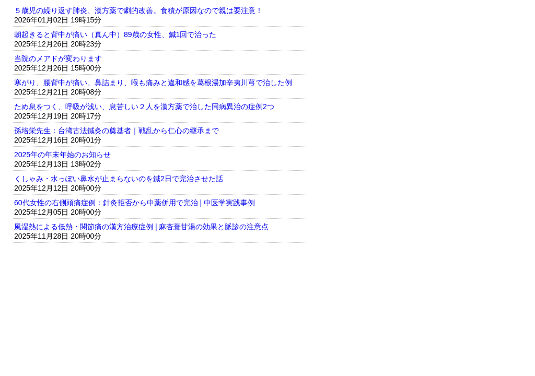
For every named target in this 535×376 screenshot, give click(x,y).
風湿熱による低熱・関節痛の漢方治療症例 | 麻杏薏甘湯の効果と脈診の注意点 (141, 226)
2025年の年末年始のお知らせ (62, 154)
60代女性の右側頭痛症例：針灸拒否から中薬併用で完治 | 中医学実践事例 (134, 202)
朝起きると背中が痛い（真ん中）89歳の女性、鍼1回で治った (115, 34)
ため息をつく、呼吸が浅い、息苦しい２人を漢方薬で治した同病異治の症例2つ (144, 106)
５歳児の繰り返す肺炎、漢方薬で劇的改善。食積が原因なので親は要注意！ (138, 10)
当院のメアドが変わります (58, 58)
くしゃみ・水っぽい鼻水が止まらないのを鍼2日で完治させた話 (118, 178)
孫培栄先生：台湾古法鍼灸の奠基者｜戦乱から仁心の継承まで (116, 130)
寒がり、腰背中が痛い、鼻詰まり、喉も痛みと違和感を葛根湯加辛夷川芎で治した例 (153, 82)
